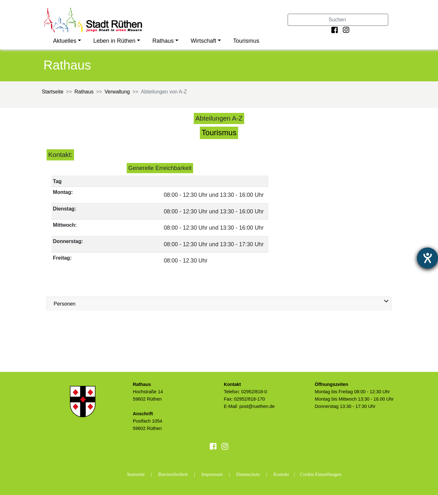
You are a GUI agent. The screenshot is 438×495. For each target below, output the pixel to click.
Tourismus (246, 41)
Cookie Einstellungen (321, 474)
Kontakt (281, 474)
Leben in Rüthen (114, 41)
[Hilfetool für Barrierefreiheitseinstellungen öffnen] (427, 258)
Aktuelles (64, 41)
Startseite (53, 91)
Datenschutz (248, 474)
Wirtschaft (203, 41)
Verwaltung (117, 91)
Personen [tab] (65, 304)
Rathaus (163, 41)
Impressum (212, 474)
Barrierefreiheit (173, 474)
